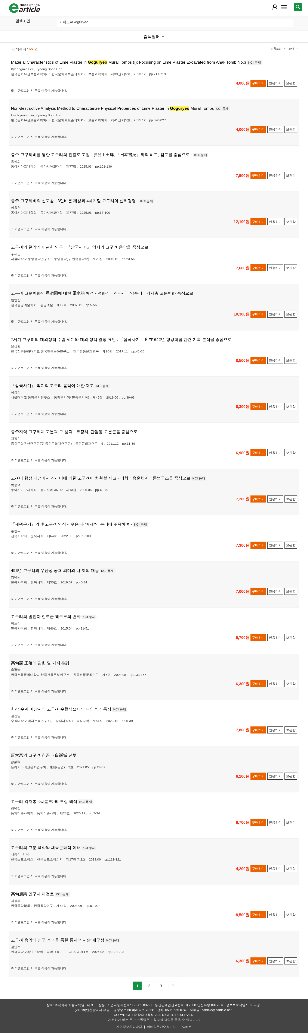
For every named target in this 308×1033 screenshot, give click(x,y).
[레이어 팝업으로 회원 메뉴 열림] (275, 7)
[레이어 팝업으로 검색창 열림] (298, 7)
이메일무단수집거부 (161, 1027)
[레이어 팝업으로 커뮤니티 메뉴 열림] (284, 7)
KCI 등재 (254, 62)
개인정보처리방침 (129, 1027)
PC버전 (186, 1027)
